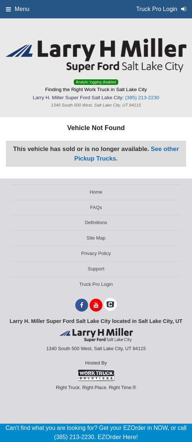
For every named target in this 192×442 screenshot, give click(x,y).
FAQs (96, 207)
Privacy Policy (96, 253)
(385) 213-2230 (142, 97)
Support (96, 269)
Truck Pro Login (96, 284)
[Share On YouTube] (96, 305)
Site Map (96, 238)
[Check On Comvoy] (110, 305)
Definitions (96, 222)
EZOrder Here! (118, 437)
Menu (17, 9)
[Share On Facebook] (81, 305)
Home (96, 192)
